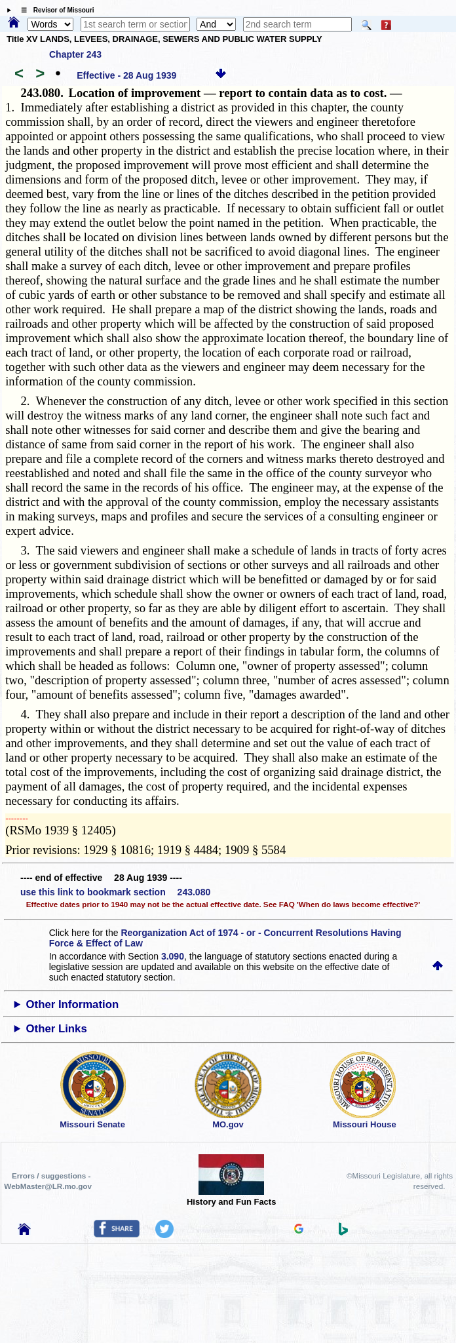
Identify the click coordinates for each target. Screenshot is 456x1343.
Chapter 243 (75, 54)
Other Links (56, 1028)
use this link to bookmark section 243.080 (115, 892)
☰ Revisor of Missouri (54, 10)
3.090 (172, 956)
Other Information (72, 1004)
